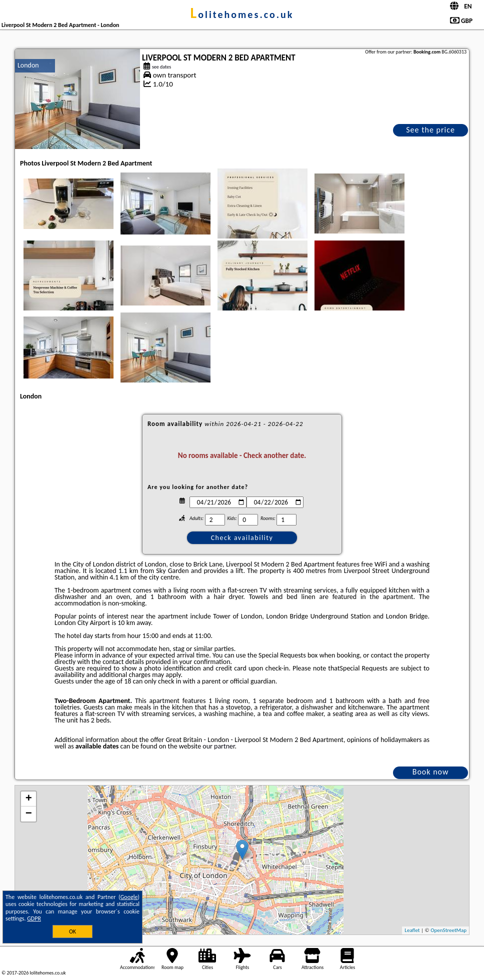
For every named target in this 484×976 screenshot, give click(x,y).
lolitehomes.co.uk (242, 14)
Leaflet (412, 930)
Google (129, 897)
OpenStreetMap (448, 930)
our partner (218, 746)
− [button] (29, 814)
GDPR (34, 918)
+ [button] (29, 799)
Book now (430, 771)
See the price (430, 129)
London (28, 65)
